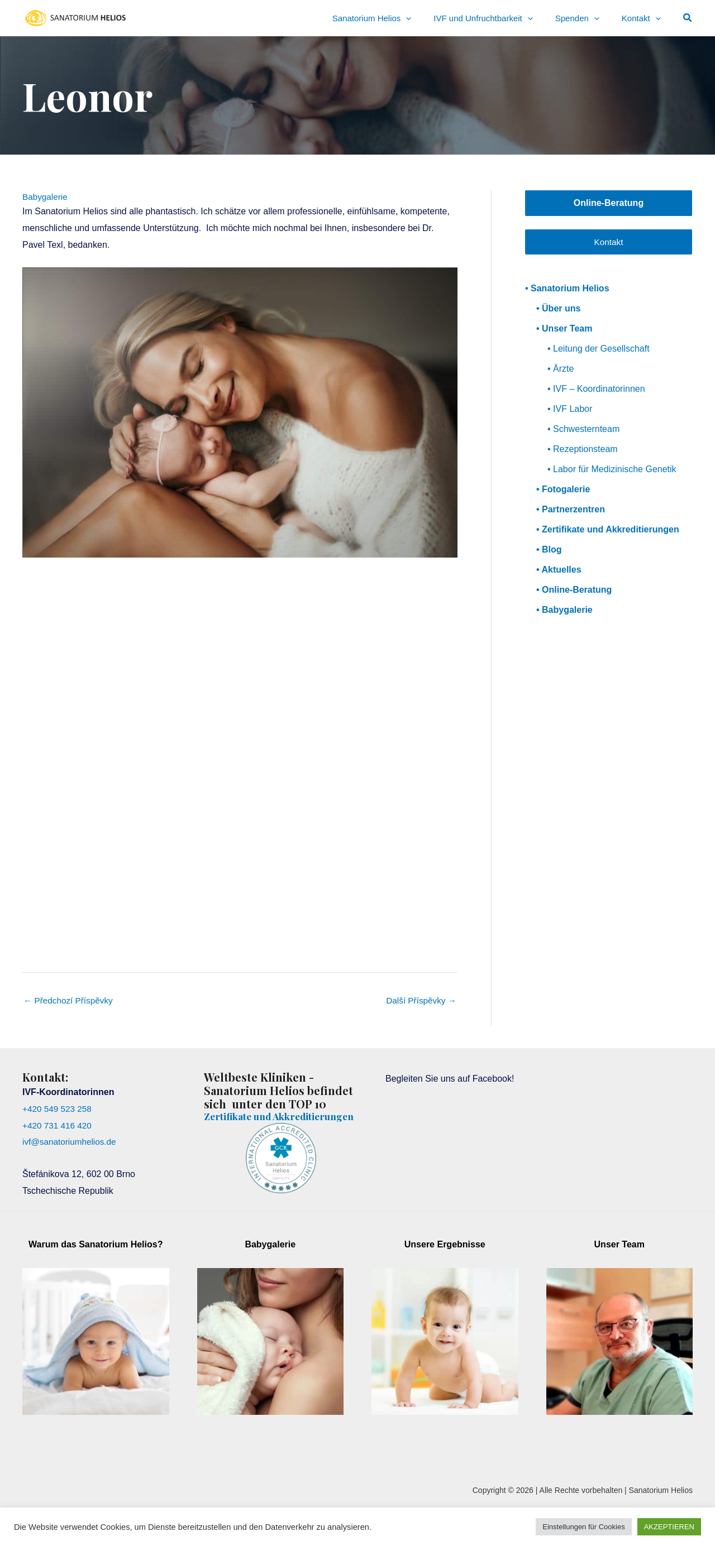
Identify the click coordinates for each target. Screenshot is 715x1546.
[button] (688, 18)
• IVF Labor (569, 409)
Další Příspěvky (419, 1001)
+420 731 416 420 (58, 1126)
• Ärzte (560, 369)
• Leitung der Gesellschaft (598, 349)
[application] (445, 18)
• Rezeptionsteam (582, 449)
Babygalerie (46, 196)
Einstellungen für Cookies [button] (583, 1527)
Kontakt (608, 242)
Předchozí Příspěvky (70, 1001)
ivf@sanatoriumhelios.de (71, 1143)
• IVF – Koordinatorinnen (596, 389)
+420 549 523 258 (58, 1110)
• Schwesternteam (583, 429)
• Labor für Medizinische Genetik (611, 469)
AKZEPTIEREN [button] (669, 1527)
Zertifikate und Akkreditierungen (246, 1123)
